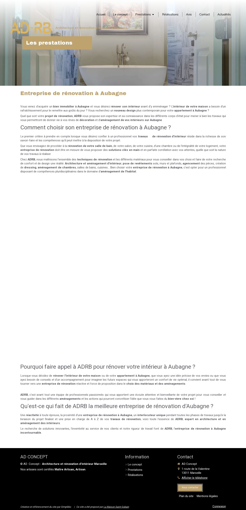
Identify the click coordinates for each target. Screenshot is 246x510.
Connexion (219, 506)
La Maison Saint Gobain (116, 507)
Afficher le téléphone (195, 478)
